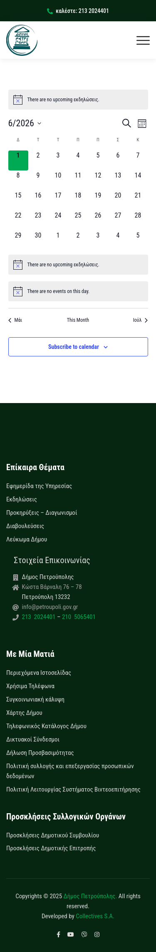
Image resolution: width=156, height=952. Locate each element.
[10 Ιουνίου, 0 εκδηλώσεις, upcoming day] (58, 180)
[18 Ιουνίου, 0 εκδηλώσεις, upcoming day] (78, 200)
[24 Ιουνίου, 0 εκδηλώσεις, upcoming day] (58, 220)
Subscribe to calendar (73, 346)
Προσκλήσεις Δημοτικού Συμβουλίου (52, 835)
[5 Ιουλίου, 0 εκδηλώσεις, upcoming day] (138, 240)
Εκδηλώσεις (21, 499)
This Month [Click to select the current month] (78, 320)
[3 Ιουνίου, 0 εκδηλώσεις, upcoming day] (58, 160)
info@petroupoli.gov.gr (50, 607)
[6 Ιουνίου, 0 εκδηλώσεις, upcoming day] (118, 160)
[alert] (78, 100)
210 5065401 (77, 617)
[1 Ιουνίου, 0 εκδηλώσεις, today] (18, 160)
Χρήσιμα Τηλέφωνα (30, 686)
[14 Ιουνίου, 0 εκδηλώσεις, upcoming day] (138, 180)
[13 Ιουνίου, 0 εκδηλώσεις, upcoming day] (118, 180)
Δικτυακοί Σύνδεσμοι (32, 739)
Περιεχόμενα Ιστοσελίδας (38, 672)
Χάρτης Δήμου (24, 713)
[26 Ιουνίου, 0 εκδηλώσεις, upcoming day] (98, 220)
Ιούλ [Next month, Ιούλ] (140, 320)
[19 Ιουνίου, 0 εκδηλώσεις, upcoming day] (98, 200)
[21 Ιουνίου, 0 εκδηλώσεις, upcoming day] (138, 200)
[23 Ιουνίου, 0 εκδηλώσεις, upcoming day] (38, 220)
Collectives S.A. (95, 916)
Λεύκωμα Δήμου (26, 539)
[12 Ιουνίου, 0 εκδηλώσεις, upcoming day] (98, 180)
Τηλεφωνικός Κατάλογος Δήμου (46, 726)
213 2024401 (39, 617)
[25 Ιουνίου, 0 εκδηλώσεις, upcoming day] (78, 220)
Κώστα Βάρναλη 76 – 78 (52, 587)
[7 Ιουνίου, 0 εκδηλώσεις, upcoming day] (138, 160)
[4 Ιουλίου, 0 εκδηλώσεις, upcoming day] (118, 240)
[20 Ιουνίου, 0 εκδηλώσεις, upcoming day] (118, 200)
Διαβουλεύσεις (25, 526)
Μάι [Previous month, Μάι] (15, 320)
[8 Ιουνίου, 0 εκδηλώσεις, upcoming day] (18, 180)
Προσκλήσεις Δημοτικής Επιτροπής (51, 848)
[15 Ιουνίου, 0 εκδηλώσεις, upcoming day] (18, 200)
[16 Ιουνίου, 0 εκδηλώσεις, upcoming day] (38, 200)
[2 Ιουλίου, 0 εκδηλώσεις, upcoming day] (78, 240)
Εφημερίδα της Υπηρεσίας (39, 486)
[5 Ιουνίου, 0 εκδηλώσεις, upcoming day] (98, 160)
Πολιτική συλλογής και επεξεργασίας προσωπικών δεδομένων (70, 771)
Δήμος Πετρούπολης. (90, 896)
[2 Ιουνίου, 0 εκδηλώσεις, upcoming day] (38, 160)
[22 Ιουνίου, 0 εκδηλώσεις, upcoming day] (18, 220)
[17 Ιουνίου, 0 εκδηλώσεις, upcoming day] (58, 200)
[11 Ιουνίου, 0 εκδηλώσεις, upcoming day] (78, 180)
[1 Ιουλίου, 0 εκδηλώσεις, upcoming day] (58, 240)
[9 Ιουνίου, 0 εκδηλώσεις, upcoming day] (38, 180)
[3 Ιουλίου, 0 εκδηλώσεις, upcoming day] (98, 240)
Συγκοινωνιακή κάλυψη (35, 699)
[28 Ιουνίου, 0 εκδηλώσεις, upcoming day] (138, 220)
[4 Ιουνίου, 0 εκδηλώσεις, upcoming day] (78, 160)
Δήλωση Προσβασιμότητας (40, 753)
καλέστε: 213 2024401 (78, 11)
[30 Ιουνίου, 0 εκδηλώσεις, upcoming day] (38, 240)
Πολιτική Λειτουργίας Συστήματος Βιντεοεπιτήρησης (73, 789)
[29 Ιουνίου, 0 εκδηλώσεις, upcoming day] (18, 240)
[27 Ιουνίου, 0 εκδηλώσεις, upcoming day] (118, 220)
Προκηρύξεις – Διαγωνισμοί (41, 512)
